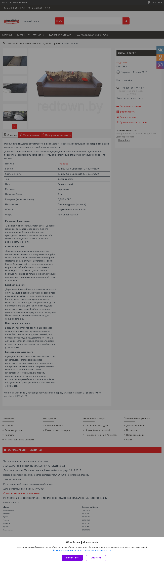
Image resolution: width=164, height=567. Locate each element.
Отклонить (96, 557)
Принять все (72, 557)
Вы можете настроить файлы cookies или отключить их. (81, 550)
